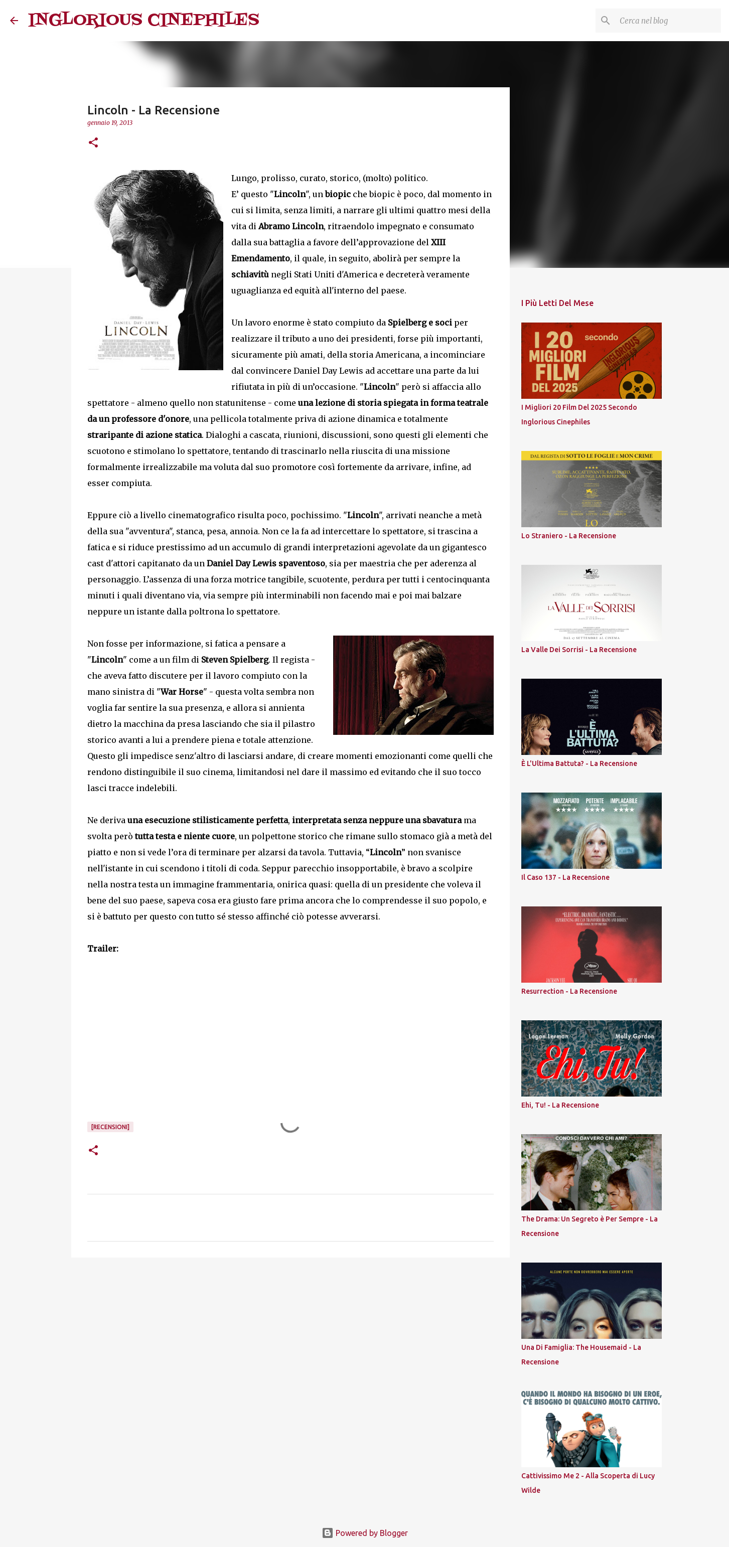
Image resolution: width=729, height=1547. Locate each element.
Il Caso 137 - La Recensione (565, 877)
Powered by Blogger (365, 1532)
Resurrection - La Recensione (569, 991)
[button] (93, 143)
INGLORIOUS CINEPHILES (143, 20)
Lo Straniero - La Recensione (568, 536)
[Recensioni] (110, 1127)
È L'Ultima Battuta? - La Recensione (579, 763)
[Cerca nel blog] (668, 21)
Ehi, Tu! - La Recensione (560, 1105)
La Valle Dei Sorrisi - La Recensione (579, 650)
